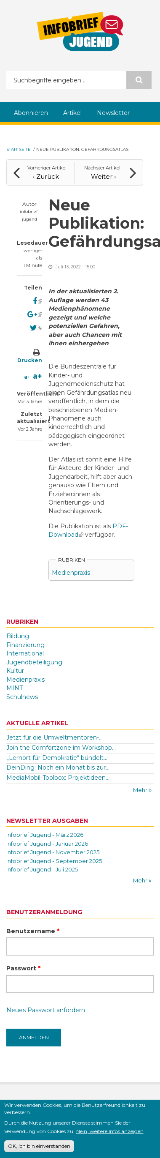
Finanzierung (25, 645)
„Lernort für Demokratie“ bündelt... (56, 758)
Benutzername (32, 931)
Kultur (15, 671)
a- (26, 377)
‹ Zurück (46, 176)
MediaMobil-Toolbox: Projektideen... (57, 777)
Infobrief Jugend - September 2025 (54, 861)
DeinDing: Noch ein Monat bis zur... (57, 767)
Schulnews (22, 697)
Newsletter (113, 113)
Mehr (141, 790)
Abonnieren (31, 113)
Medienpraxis (71, 572)
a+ (37, 376)
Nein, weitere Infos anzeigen (110, 1132)
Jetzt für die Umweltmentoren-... (54, 737)
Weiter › (103, 176)
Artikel (72, 113)
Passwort (23, 968)
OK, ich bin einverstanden (39, 1147)
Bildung (17, 636)
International (25, 653)
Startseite (18, 149)
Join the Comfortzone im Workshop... (61, 747)
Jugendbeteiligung (34, 662)
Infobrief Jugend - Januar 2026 (47, 843)
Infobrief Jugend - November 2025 (52, 852)
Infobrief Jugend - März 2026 (44, 834)
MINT (14, 688)
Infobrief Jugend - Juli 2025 (42, 869)
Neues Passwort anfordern (45, 1010)
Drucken (29, 360)
